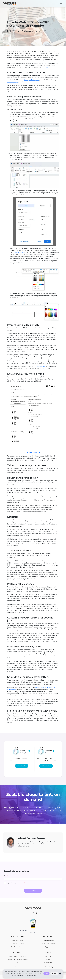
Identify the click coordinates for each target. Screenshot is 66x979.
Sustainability (48, 962)
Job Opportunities (48, 947)
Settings (54, 973)
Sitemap (18, 967)
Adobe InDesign (12, 82)
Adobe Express (34, 80)
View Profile (21, 766)
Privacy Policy (48, 967)
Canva (26, 80)
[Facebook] (29, 913)
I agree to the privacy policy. (15, 883)
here (46, 67)
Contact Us (48, 959)
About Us (48, 956)
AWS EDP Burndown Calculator (18, 959)
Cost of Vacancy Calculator (17, 956)
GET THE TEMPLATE (33, 452)
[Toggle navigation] (61, 3)
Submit (33, 891)
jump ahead (41, 366)
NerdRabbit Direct (17, 940)
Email (6, 876)
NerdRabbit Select (18, 944)
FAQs (17, 962)
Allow (46, 973)
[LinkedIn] (37, 913)
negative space (20, 252)
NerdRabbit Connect (17, 947)
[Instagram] (33, 913)
